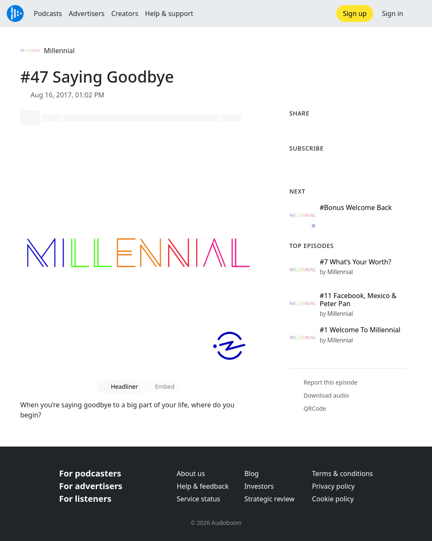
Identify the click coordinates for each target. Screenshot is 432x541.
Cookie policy (333, 498)
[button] (417, 13)
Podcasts (48, 13)
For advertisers (90, 486)
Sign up (355, 13)
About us (191, 473)
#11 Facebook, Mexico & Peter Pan (358, 299)
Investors (259, 486)
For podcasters (90, 473)
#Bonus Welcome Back (356, 207)
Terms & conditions (342, 473)
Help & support (169, 13)
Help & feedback (203, 486)
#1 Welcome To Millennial (360, 329)
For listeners (85, 498)
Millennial (59, 50)
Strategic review (269, 498)
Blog (251, 473)
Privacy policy (333, 486)
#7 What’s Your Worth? (356, 261)
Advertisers (87, 13)
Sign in (392, 13)
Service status (198, 498)
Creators (124, 13)
